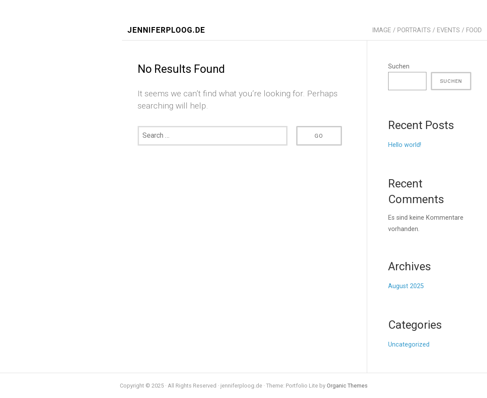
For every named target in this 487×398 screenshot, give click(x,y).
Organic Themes (347, 385)
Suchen (398, 66)
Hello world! (404, 145)
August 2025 (406, 286)
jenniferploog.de (166, 30)
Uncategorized (409, 344)
